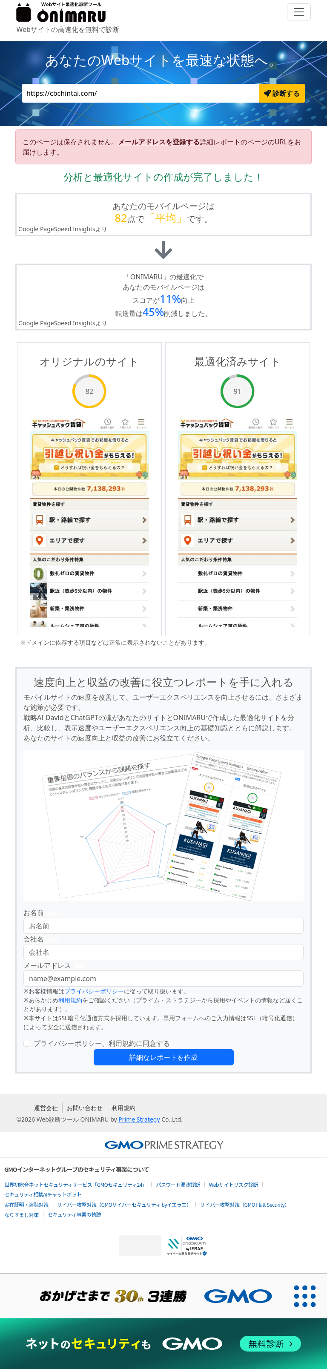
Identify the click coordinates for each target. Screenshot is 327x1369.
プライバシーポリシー (94, 991)
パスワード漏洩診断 (178, 1184)
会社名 (42, 939)
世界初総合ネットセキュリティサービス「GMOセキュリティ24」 (75, 1184)
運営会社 (46, 1108)
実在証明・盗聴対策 (26, 1204)
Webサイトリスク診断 (233, 1184)
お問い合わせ (85, 1108)
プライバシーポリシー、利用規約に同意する (102, 1043)
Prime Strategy (139, 1119)
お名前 (42, 913)
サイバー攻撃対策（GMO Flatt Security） (244, 1204)
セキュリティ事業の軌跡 (74, 1214)
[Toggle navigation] (299, 11)
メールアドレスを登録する (159, 141)
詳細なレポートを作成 (163, 1057)
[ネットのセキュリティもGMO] (163, 1344)
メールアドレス (55, 965)
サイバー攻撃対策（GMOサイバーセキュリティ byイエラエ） (124, 1204)
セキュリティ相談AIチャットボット (42, 1194)
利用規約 (70, 1000)
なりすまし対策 (21, 1214)
